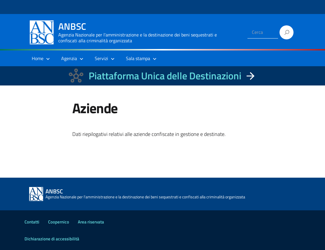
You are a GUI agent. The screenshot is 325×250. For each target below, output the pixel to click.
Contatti (31, 221)
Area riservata (91, 221)
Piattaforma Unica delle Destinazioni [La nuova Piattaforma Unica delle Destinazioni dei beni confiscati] (165, 75)
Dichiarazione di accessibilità (51, 238)
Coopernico (58, 221)
